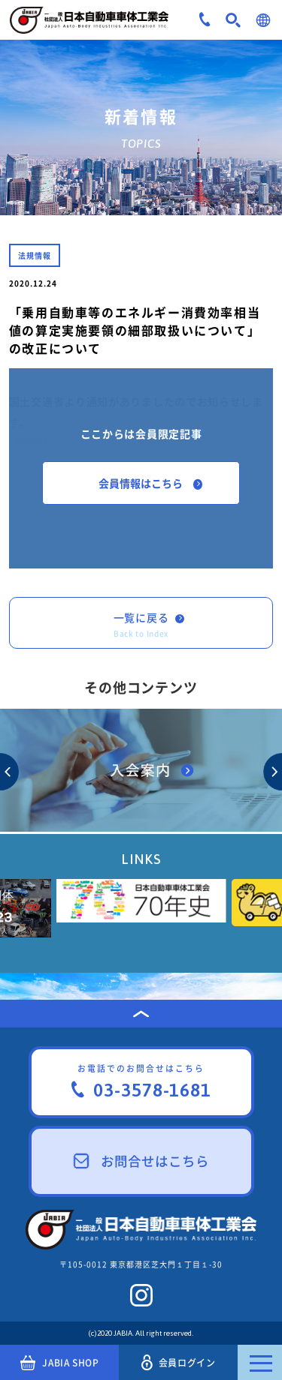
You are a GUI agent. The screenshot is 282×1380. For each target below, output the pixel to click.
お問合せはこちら (141, 1161)
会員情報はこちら (150, 483)
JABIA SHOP (59, 1362)
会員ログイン (178, 1362)
